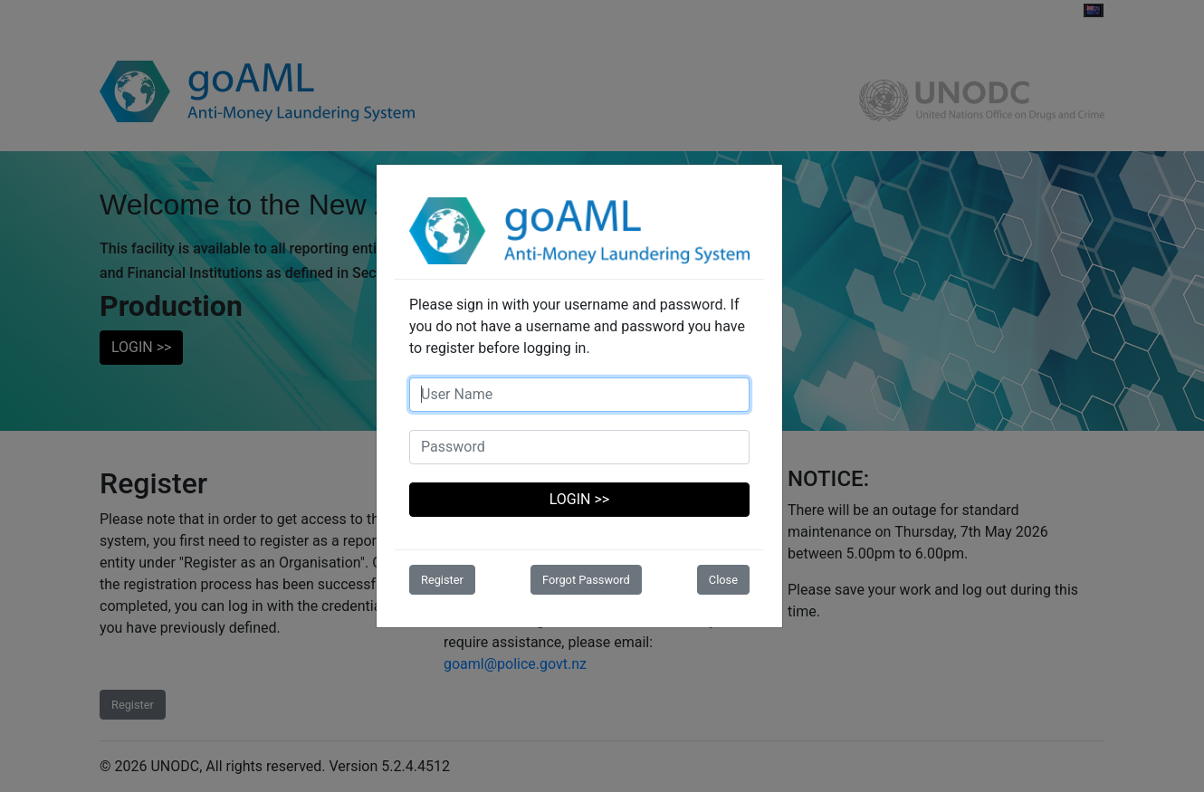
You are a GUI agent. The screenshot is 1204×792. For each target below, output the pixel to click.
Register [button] (442, 580)
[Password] (579, 447)
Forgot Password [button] (586, 580)
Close (723, 580)
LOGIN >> (579, 499)
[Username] (579, 394)
